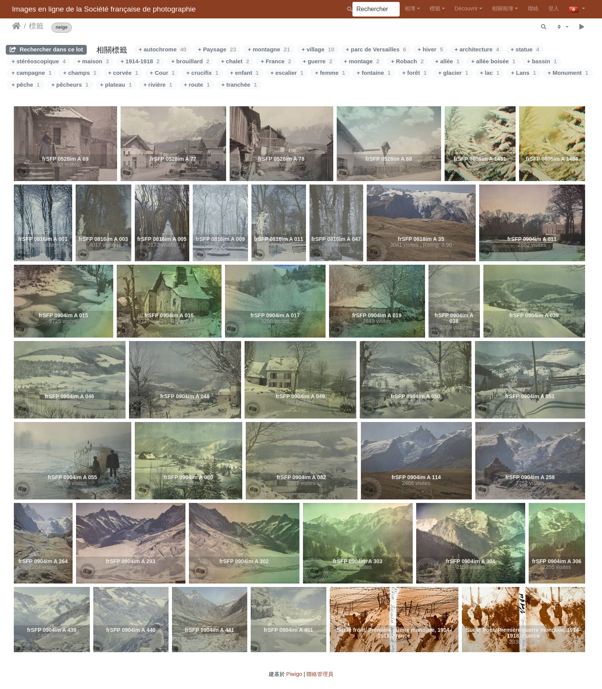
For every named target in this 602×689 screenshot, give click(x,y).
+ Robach (407, 61)
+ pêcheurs (70, 84)
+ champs (79, 72)
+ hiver (430, 49)
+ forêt (414, 72)
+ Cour (162, 72)
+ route (197, 84)
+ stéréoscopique (39, 61)
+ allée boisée (493, 61)
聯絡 (533, 8)
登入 (553, 8)
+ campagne (31, 72)
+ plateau (116, 84)
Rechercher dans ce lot (46, 49)
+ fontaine (374, 72)
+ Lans (523, 72)
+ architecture (477, 49)
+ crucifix (202, 72)
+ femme (330, 72)
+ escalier (286, 72)
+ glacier (453, 72)
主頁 (16, 26)
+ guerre (317, 61)
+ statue (525, 49)
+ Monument (567, 72)
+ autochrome (162, 49)
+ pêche (26, 84)
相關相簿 (502, 8)
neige (62, 27)
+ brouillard (190, 61)
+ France (276, 61)
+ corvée (123, 72)
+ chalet (235, 61)
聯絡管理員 (319, 674)
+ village (318, 49)
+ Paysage (217, 49)
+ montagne (269, 49)
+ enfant (244, 72)
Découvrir (466, 8)
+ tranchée (239, 84)
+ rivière (157, 84)
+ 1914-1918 (140, 61)
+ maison (93, 61)
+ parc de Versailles (376, 49)
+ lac (489, 72)
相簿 (410, 8)
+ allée (447, 61)
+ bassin (542, 61)
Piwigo (294, 674)
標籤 (435, 8)
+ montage (361, 61)
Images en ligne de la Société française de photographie (104, 9)
